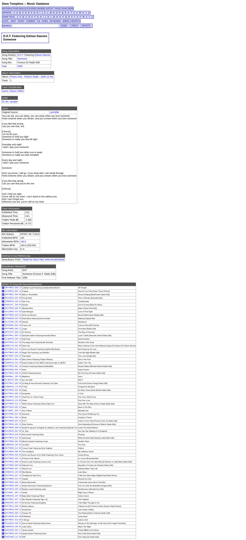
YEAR (64, 8)
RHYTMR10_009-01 (13, 373)
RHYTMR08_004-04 (13, 533)
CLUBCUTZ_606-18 (13, 380)
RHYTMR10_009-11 (13, 288)
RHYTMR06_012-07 (13, 479)
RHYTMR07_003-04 (13, 397)
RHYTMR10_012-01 (13, 349)
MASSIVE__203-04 (13, 305)
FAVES (45, 21)
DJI (38, 21)
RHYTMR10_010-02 (13, 434)
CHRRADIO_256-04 (13, 301)
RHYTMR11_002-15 (13, 335)
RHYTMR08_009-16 (13, 482)
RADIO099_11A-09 (13, 537)
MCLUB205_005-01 (13, 523)
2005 (19, 66)
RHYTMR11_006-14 (13, 417)
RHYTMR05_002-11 (13, 329)
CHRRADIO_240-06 (13, 472)
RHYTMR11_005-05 (13, 383)
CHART (21, 21)
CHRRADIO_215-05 (13, 400)
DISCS (23, 8)
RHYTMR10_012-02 (13, 342)
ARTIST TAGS (53, 8)
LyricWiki (54, 112)
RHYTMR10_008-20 (13, 462)
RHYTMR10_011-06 (13, 438)
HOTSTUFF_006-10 (13, 332)
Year (4, 66)
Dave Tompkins (12, 3)
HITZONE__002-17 (13, 493)
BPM (71, 8)
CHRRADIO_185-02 (13, 445)
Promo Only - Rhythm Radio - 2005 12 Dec (32, 76)
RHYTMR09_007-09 (13, 414)
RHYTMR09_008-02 (13, 428)
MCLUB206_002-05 (13, 431)
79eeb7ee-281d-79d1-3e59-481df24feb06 (43, 259)
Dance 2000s (17, 91)
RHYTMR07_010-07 (13, 356)
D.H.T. (20, 55)
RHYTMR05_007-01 (13, 421)
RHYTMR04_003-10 (13, 353)
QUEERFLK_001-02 (13, 359)
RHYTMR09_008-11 (13, 513)
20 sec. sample (9, 101)
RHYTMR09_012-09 (13, 448)
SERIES (66, 21)
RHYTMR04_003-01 (13, 315)
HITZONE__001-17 (13, 411)
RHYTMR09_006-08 (13, 465)
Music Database (38, 3)
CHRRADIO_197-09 (13, 496)
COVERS (32, 8)
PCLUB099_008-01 (13, 452)
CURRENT (31, 21)
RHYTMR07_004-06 (13, 295)
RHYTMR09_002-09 (13, 441)
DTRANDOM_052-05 (13, 318)
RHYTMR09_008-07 (13, 308)
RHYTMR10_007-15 (13, 475)
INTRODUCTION (10, 8)
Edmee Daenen (42, 55)
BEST (13, 21)
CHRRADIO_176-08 (13, 387)
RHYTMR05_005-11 (13, 486)
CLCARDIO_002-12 (13, 291)
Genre (5, 91)
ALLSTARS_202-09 (13, 322)
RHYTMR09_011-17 (13, 404)
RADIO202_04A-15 (13, 503)
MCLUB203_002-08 (13, 298)
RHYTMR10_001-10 (13, 366)
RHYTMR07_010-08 (13, 520)
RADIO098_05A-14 (13, 370)
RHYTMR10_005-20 (13, 394)
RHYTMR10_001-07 (13, 407)
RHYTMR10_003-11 (13, 510)
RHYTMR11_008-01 (13, 506)
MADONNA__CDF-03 (13, 376)
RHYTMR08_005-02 (13, 455)
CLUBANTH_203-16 (13, 339)
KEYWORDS (55, 21)
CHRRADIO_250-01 (13, 527)
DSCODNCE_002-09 (13, 325)
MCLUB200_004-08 (13, 516)
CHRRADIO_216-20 (13, 363)
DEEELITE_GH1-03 (13, 346)
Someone (22, 58)
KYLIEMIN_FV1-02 (13, 312)
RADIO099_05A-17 (13, 530)
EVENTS (76, 21)
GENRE (41, 8)
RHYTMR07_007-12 (13, 499)
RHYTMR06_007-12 (13, 469)
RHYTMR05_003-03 (13, 390)
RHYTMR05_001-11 (13, 458)
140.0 (23, 241)
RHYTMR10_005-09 (13, 489)
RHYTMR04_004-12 (13, 424)
